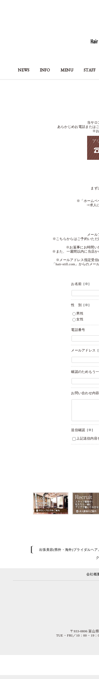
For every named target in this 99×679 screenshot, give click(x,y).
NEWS (23, 70)
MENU (66, 70)
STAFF (90, 70)
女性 (77, 319)
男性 (77, 313)
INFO (45, 70)
